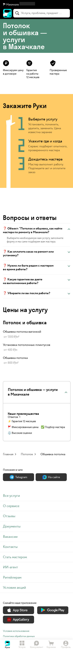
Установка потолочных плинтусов (26, 345)
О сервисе (11, 506)
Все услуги (11, 495)
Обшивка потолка (15, 358)
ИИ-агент (10, 567)
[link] (36, 334)
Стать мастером (15, 557)
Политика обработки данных (19, 636)
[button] (36, 4)
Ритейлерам (12, 577)
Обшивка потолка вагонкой (22, 332)
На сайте (51, 477)
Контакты (10, 546)
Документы (12, 526)
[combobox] (41, 13)
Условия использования (16, 631)
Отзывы (9, 516)
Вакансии (10, 536)
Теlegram (18, 477)
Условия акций (14, 587)
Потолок (27, 454)
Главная (8, 454)
